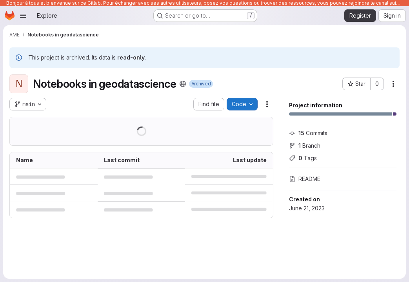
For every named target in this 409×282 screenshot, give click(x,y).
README (304, 178)
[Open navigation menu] (23, 15)
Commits (308, 133)
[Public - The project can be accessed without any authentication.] (183, 84)
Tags (303, 158)
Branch (304, 145)
